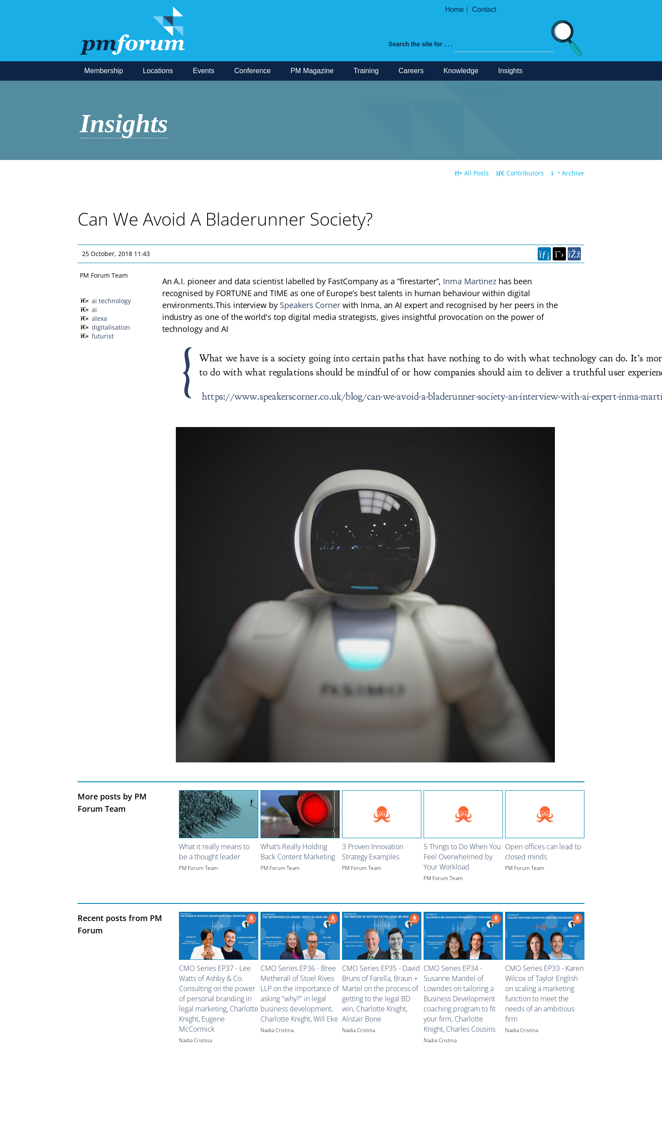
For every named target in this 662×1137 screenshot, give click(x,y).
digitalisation (111, 327)
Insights (510, 70)
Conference (252, 70)
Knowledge (460, 70)
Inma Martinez (469, 281)
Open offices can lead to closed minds (543, 852)
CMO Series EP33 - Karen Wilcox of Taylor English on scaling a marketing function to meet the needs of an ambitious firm (544, 993)
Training (366, 70)
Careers (411, 70)
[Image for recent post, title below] (218, 935)
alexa (99, 318)
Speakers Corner (310, 305)
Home (454, 9)
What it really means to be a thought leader (214, 852)
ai (94, 309)
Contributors (520, 173)
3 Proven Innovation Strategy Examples (372, 852)
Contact (484, 9)
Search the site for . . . (421, 44)
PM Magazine (312, 70)
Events (204, 70)
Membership (103, 70)
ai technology (111, 301)
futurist (103, 336)
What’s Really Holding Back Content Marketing (297, 852)
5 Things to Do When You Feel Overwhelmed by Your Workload (462, 857)
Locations (158, 70)
